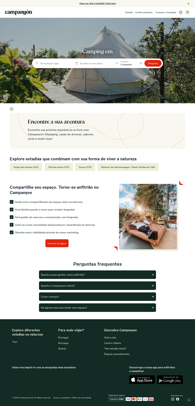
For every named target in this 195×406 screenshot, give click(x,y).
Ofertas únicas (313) (58, 167)
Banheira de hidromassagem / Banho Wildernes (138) (128, 167)
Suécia (62, 348)
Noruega (63, 342)
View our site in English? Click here (97, 3)
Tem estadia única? (115, 348)
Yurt (14, 341)
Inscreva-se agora (57, 243)
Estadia (129, 12)
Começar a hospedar (165, 12)
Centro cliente (112, 342)
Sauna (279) (85, 167)
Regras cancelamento (116, 353)
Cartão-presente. (144, 12)
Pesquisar (153, 63)
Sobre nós (110, 337)
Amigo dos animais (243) (26, 167)
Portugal (63, 337)
